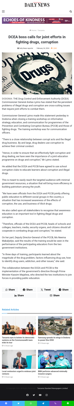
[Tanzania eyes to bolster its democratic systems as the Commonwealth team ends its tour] (19, 325)
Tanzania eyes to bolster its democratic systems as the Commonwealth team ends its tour (18, 340)
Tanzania (41, 30)
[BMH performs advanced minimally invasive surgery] (55, 359)
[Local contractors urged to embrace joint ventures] (19, 359)
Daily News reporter (26, 48)
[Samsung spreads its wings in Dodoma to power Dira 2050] (55, 325)
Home (32, 30)
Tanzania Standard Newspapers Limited (52, 388)
